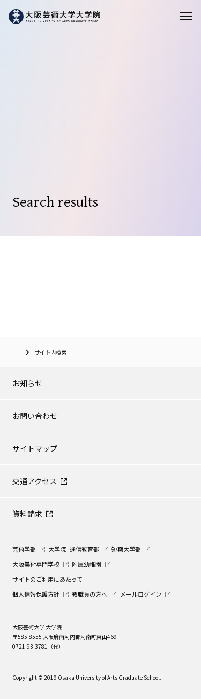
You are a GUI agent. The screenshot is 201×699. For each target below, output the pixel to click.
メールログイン (140, 594)
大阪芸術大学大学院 (16, 352)
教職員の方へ (89, 594)
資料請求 (27, 513)
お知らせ (27, 383)
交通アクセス (34, 481)
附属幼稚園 (86, 564)
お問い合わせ (34, 415)
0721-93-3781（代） (38, 646)
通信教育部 (84, 549)
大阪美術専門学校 (35, 564)
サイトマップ (34, 448)
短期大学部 (126, 549)
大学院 (57, 549)
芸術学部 (24, 549)
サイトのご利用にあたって (47, 579)
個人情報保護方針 (35, 594)
